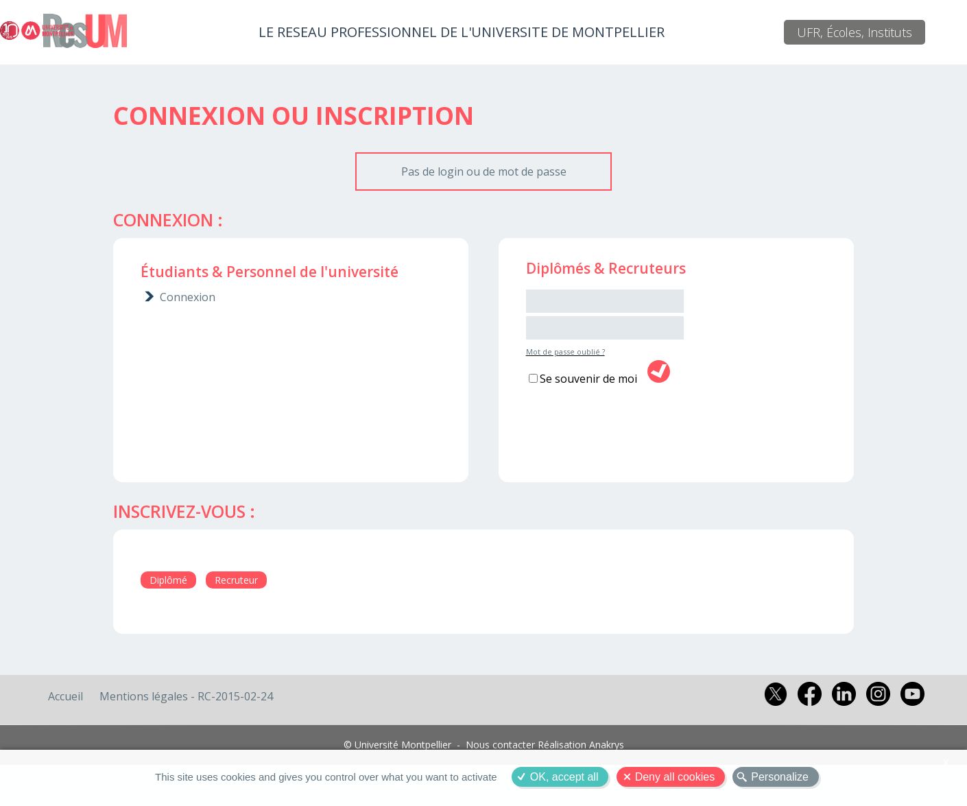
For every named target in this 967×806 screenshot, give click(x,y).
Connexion (187, 297)
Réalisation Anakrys (581, 744)
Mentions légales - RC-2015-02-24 (186, 696)
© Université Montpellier (397, 744)
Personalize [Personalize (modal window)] (780, 777)
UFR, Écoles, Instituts (854, 32)
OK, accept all (564, 777)
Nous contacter (500, 744)
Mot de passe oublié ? (565, 351)
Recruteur (236, 579)
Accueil (65, 696)
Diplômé (168, 579)
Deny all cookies (675, 777)
